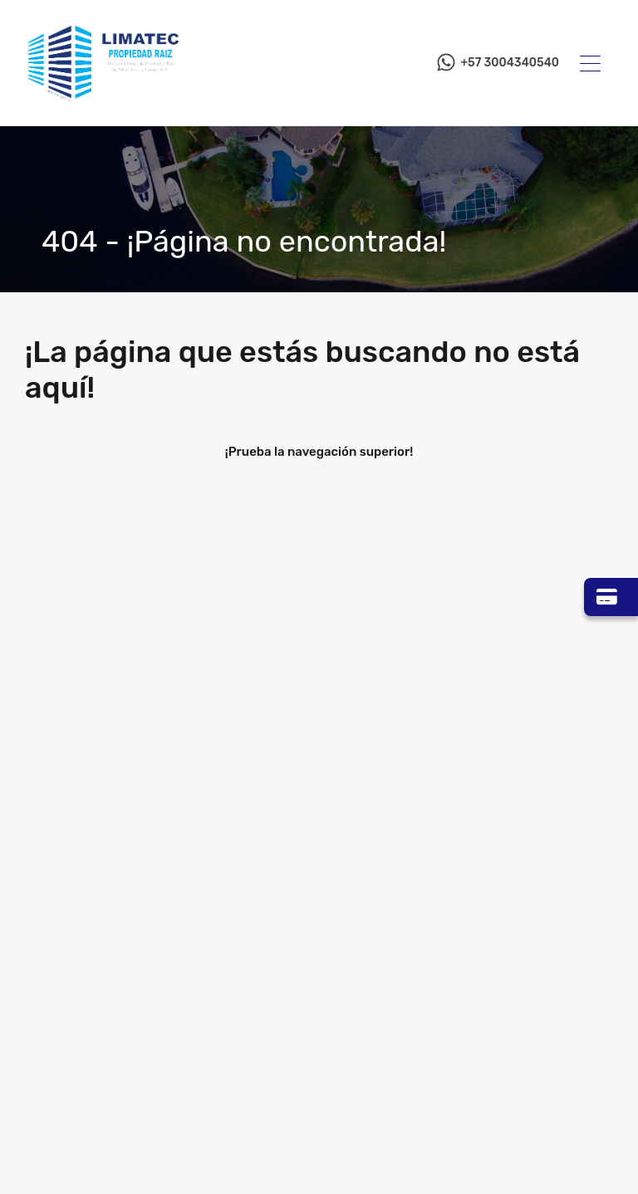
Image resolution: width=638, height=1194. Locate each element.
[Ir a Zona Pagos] (611, 597)
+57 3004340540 (509, 63)
